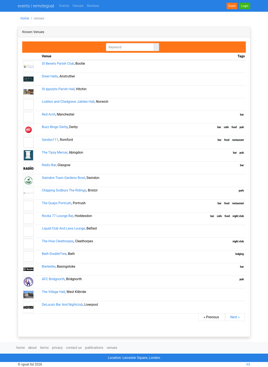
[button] (244, 6)
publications (94, 348)
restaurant (238, 140)
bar (242, 114)
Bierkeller (48, 266)
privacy (57, 348)
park (241, 190)
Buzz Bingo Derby (55, 127)
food (234, 127)
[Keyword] (130, 47)
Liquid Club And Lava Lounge (63, 228)
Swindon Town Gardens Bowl (63, 178)
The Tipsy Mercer (54, 152)
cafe (226, 127)
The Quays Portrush (56, 203)
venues (112, 348)
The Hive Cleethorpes (58, 241)
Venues (78, 6)
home (25, 18)
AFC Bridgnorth (53, 279)
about (32, 348)
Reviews (93, 6)
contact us (74, 348)
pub (242, 127)
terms (44, 348)
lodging (239, 254)
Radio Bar (49, 165)
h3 (248, 364)
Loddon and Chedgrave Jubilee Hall (68, 102)
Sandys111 (50, 140)
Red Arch (48, 114)
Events (64, 6)
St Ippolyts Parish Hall (58, 89)
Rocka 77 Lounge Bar (57, 216)
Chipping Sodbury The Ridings (64, 190)
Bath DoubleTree (54, 254)
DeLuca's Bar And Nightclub (62, 305)
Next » (235, 317)
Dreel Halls (50, 76)
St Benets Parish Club (58, 63)
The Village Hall (53, 292)
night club (238, 216)
